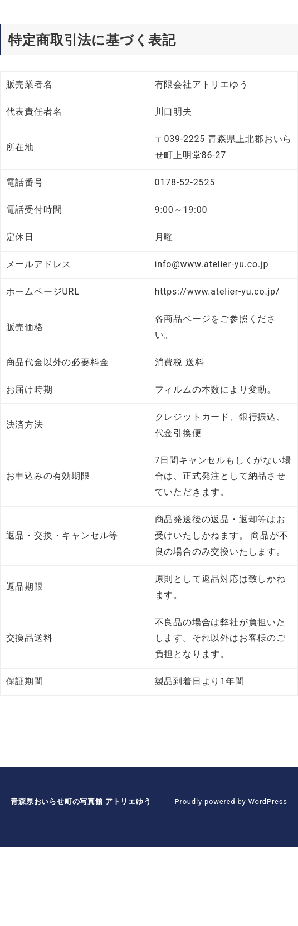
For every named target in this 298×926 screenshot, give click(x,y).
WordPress (267, 801)
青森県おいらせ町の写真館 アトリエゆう (81, 801)
